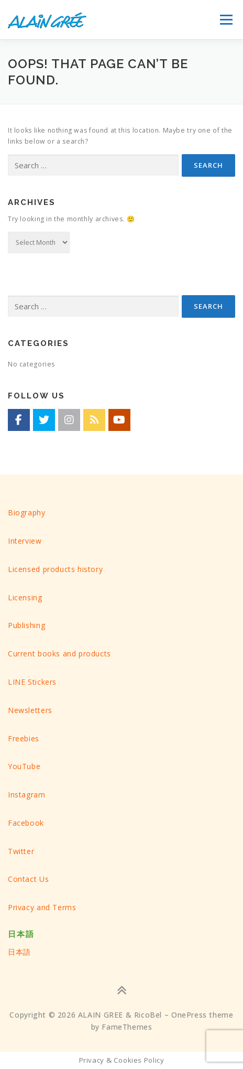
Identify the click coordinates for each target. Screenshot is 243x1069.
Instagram (27, 795)
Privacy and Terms (42, 907)
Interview (25, 541)
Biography (27, 512)
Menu (226, 19)
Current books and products (59, 653)
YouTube (24, 766)
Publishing (26, 625)
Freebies (23, 738)
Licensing (25, 597)
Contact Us (28, 879)
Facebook (26, 823)
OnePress (189, 1015)
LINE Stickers (32, 682)
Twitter (21, 851)
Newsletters (30, 710)
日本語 (19, 952)
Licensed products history (55, 569)
